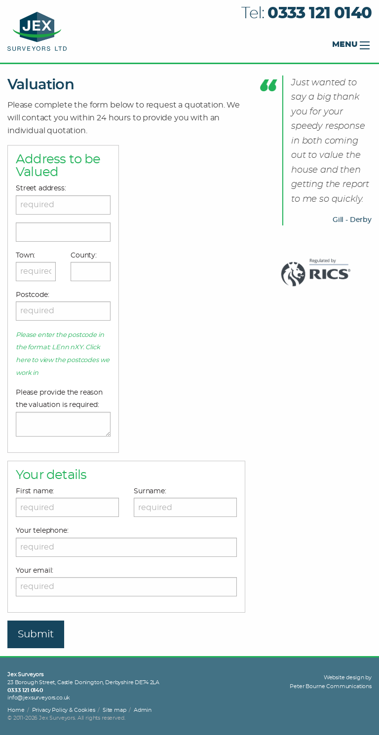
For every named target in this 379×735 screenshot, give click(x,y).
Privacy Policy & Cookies (63, 710)
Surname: (150, 491)
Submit (36, 634)
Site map (114, 710)
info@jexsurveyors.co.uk (38, 697)
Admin (143, 710)
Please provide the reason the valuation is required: (59, 398)
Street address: (41, 188)
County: (84, 255)
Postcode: (32, 295)
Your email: (34, 570)
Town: (25, 255)
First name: (35, 491)
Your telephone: (42, 530)
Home (15, 710)
